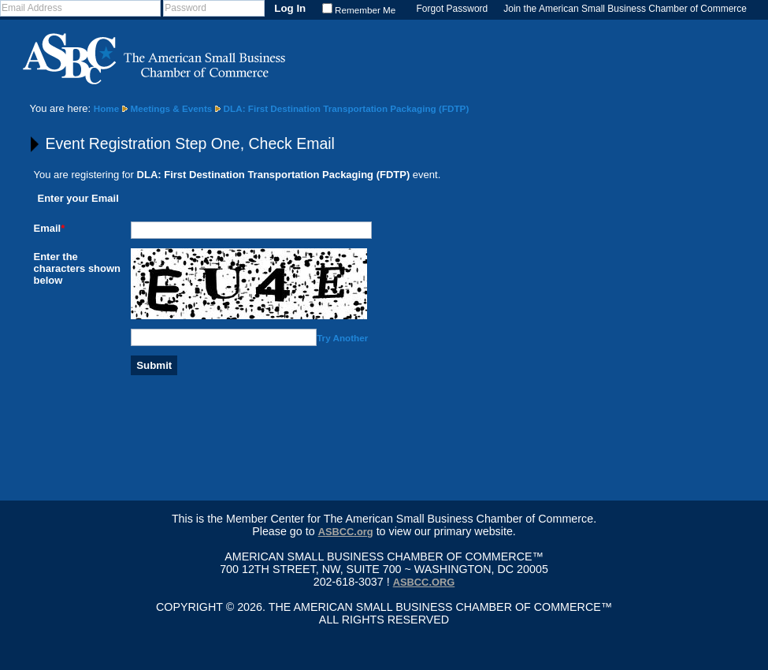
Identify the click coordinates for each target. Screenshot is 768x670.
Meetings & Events (171, 108)
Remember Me (365, 10)
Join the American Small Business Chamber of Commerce (625, 8)
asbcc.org (424, 582)
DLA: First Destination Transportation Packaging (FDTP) (346, 108)
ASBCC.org (345, 532)
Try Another (342, 338)
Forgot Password (452, 8)
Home (106, 108)
